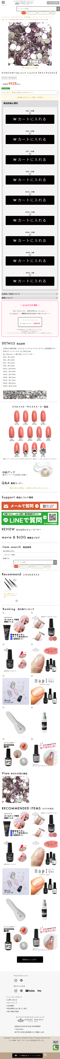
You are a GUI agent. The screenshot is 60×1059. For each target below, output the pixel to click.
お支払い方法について (11, 294)
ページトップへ (57, 1046)
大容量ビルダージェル (37, 566)
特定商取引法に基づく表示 (17, 1008)
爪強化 (53, 13)
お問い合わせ (12, 1000)
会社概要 (10, 1006)
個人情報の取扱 (13, 1011)
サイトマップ (12, 1003)
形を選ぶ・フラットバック (34, 17)
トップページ (6, 17)
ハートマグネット (43, 13)
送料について (7, 298)
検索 (58, 8)
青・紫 (5, 19)
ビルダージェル (32, 13)
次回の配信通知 (53, 2)
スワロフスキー (18, 17)
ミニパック (49, 17)
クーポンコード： (30, 322)
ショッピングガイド (14, 997)
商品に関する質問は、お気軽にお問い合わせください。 (30, 488)
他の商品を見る (8, 551)
